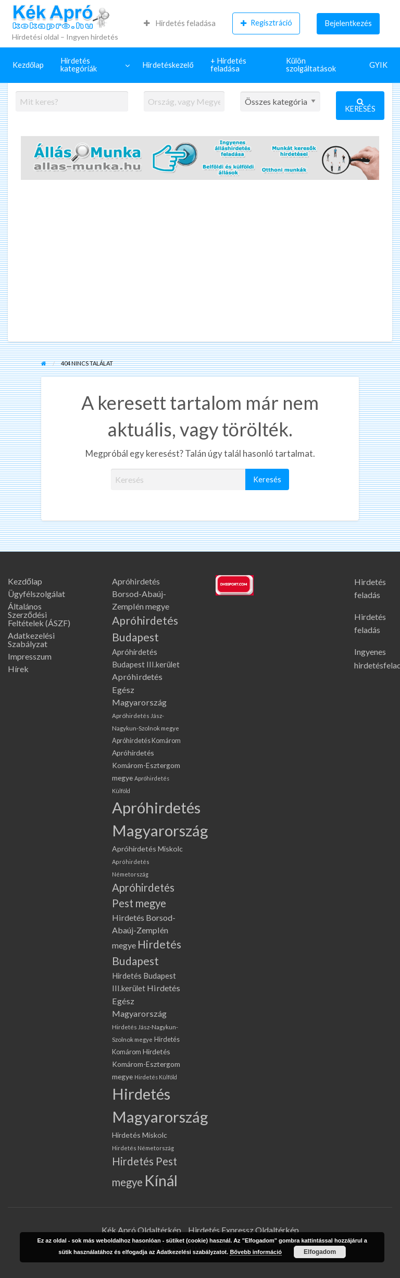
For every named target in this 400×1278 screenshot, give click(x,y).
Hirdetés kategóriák (78, 64)
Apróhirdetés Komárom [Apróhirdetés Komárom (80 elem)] (146, 741)
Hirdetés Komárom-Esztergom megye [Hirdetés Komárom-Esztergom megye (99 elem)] (146, 1064)
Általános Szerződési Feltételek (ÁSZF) (39, 614)
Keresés (360, 105)
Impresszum (30, 656)
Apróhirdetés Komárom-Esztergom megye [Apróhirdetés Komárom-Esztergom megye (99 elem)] (146, 765)
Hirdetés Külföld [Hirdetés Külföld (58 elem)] (155, 1077)
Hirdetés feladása (180, 23)
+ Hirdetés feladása (228, 64)
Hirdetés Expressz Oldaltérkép (243, 1230)
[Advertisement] (200, 263)
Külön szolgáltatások (311, 64)
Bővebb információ (256, 1252)
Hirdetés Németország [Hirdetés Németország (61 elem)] (143, 1148)
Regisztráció (266, 23)
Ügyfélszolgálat (36, 594)
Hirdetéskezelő (167, 64)
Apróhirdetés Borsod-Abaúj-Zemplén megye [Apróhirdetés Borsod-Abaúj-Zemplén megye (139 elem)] (140, 593)
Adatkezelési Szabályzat (31, 639)
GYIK (378, 64)
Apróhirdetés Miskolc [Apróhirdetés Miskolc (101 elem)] (147, 848)
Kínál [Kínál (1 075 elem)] (161, 1180)
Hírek (18, 669)
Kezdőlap (28, 64)
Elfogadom (320, 1252)
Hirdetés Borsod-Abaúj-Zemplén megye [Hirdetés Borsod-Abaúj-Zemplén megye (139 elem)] (144, 931)
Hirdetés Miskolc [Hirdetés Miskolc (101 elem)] (139, 1134)
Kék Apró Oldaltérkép (141, 1230)
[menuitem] (179, 23)
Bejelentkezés (348, 23)
